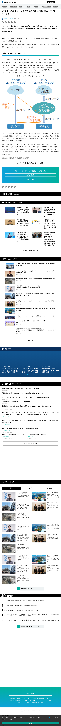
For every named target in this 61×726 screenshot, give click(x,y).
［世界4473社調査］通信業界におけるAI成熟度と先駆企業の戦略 (20, 625)
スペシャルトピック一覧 (30, 250)
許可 (30, 723)
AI (20, 6)
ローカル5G (13, 6)
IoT (36, 6)
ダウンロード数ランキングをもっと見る (30, 646)
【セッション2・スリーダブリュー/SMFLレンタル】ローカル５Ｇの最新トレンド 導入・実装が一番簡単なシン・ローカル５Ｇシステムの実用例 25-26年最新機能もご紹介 (31, 635)
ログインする (30, 179)
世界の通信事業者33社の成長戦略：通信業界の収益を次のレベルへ (21, 630)
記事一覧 (30, 360)
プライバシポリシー (48, 717)
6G (28, 6)
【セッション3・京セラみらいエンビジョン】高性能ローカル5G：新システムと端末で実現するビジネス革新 (31, 640)
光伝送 (55, 6)
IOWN (4, 6)
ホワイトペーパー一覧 (30, 463)
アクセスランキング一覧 (26, 609)
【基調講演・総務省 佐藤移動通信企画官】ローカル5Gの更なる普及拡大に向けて (24, 621)
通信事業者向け (46, 6)
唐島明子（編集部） (9, 18)
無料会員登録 (51, 2)
